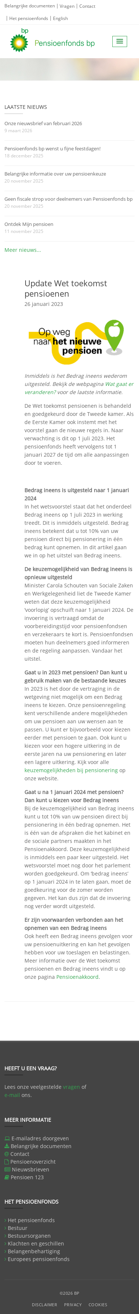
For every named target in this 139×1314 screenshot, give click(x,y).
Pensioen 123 (27, 1177)
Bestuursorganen (29, 1235)
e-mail (12, 1094)
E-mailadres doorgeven (40, 1138)
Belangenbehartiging (34, 1251)
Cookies (98, 1304)
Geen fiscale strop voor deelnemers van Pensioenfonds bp (68, 199)
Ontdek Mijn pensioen (28, 224)
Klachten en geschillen (36, 1243)
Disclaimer (44, 1304)
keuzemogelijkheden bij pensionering (71, 770)
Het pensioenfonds (28, 18)
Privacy (73, 1304)
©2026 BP (70, 1293)
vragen (71, 1086)
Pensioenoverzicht (33, 1161)
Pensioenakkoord (77, 976)
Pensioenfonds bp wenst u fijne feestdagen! (52, 148)
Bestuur (17, 1227)
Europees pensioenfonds (39, 1259)
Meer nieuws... (22, 249)
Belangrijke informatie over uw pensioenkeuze (55, 173)
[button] (119, 41)
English (60, 18)
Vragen (67, 6)
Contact (87, 6)
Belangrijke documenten (29, 6)
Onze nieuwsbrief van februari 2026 (43, 123)
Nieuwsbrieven (30, 1169)
